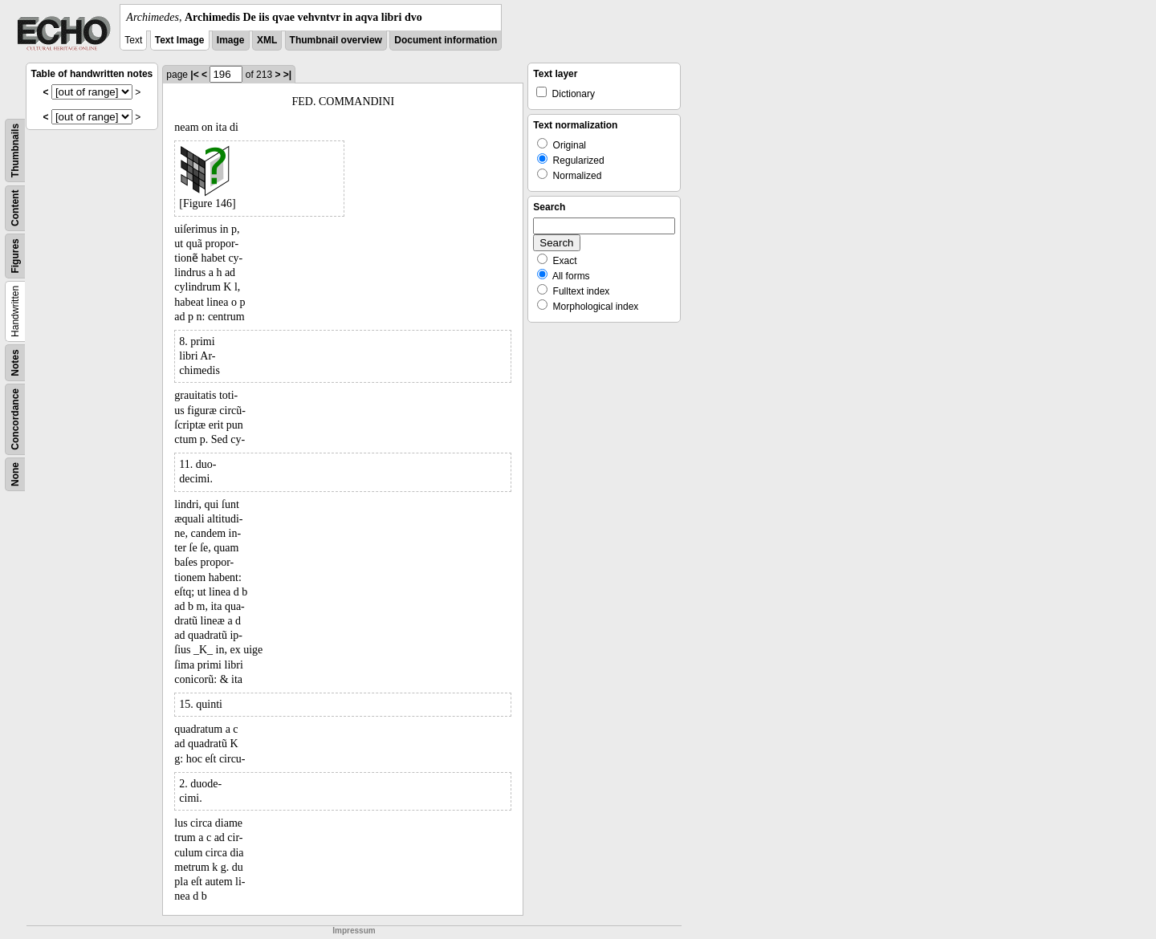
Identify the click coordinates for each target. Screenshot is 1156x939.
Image (231, 40)
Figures (15, 255)
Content (15, 208)
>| (287, 74)
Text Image (180, 40)
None (15, 474)
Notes (15, 362)
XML (267, 40)
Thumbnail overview (336, 40)
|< (194, 74)
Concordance (15, 419)
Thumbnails (15, 150)
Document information (445, 40)
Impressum (353, 930)
